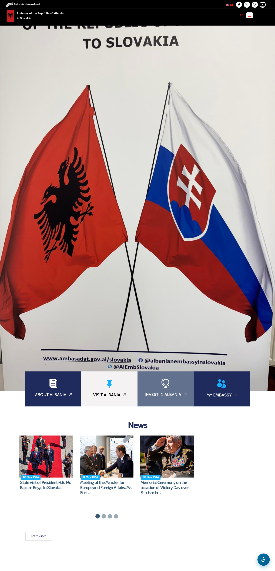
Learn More (38, 536)
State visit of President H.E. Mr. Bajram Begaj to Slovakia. (45, 485)
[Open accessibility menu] (263, 559)
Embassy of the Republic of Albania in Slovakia (40, 16)
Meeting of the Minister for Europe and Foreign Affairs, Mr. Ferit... (105, 487)
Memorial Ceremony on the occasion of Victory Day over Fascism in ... (164, 487)
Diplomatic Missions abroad (27, 4)
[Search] (241, 15)
